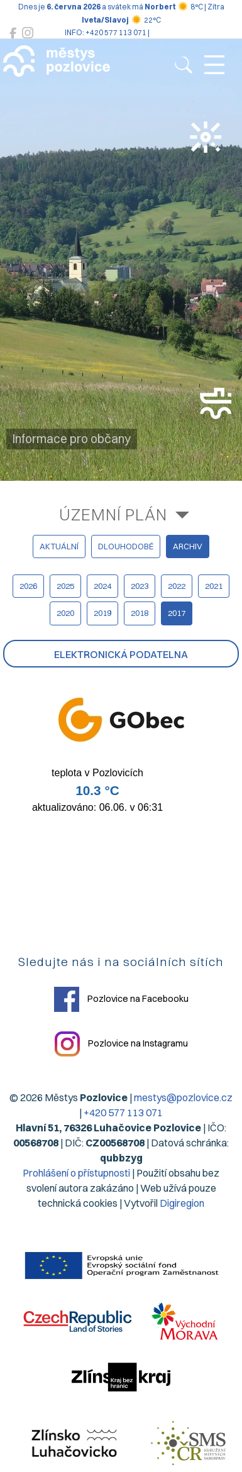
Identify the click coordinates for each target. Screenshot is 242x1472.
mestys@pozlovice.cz (183, 1097)
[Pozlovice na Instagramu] (27, 33)
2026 (28, 586)
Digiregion (182, 1203)
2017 (176, 613)
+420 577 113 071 (123, 1112)
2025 (65, 586)
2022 (176, 586)
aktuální (59, 546)
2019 (102, 613)
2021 (214, 586)
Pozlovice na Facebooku (121, 999)
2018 (139, 613)
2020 (65, 613)
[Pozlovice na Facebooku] (12, 33)
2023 (139, 586)
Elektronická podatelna (121, 654)
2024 (102, 586)
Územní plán (113, 514)
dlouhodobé (125, 546)
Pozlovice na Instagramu (121, 1044)
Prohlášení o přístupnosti (76, 1173)
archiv (187, 546)
